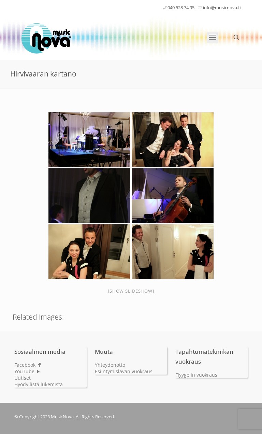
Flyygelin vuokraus (196, 375)
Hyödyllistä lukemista (38, 384)
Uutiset (22, 378)
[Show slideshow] (131, 291)
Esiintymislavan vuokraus (123, 371)
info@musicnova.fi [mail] (222, 7)
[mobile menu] (212, 37)
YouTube (27, 371)
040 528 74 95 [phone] (181, 7)
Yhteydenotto (110, 365)
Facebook (28, 365)
